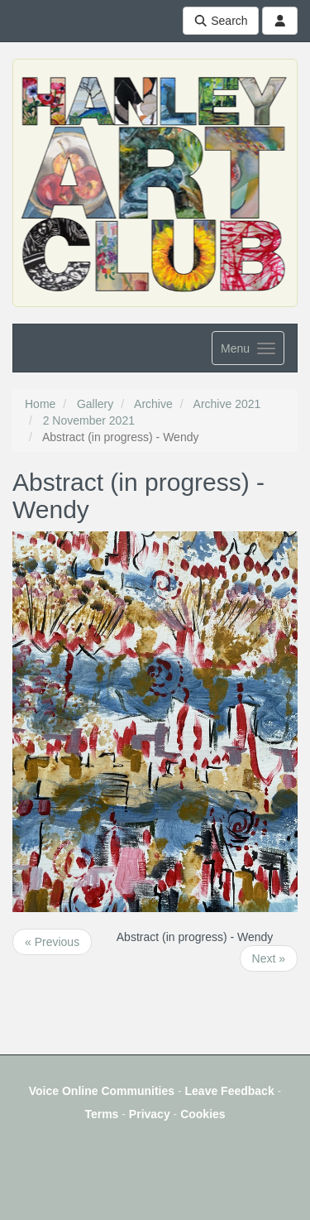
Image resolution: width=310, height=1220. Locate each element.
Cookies (202, 1114)
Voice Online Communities (101, 1091)
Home (40, 404)
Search (220, 20)
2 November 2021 (89, 420)
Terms (101, 1114)
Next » (268, 958)
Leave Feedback (229, 1091)
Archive (153, 404)
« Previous (52, 942)
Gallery (95, 404)
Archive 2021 (227, 404)
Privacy (149, 1114)
